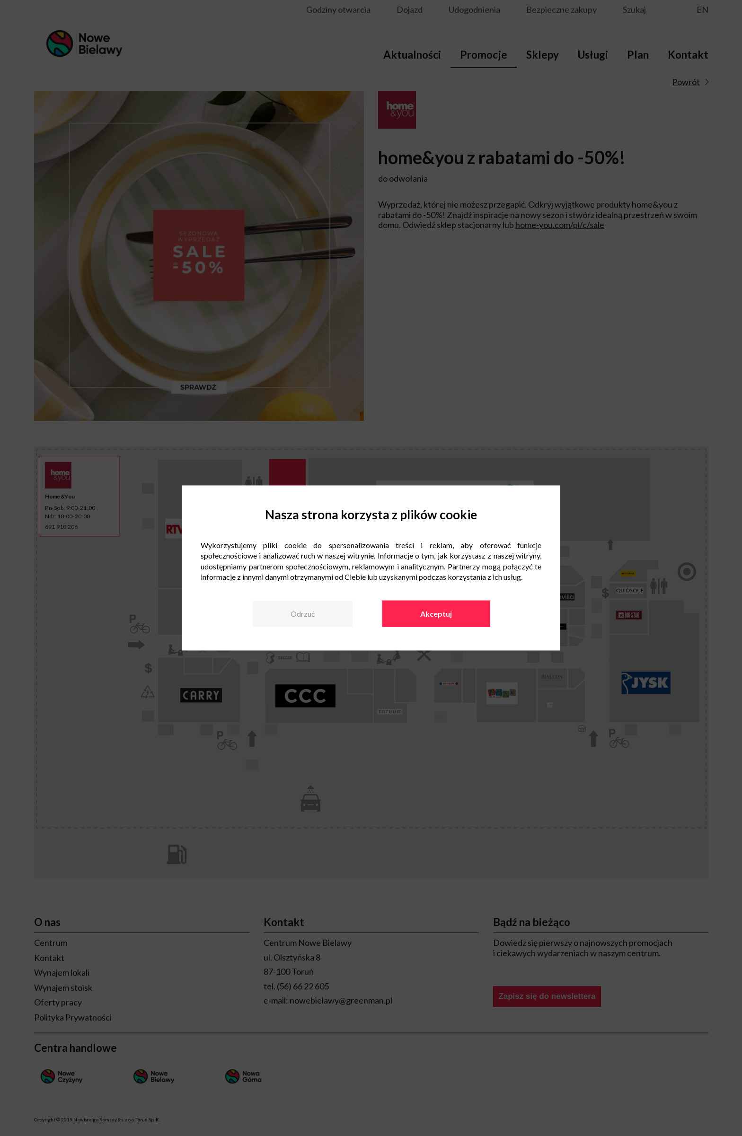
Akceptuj (436, 613)
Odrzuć (303, 613)
